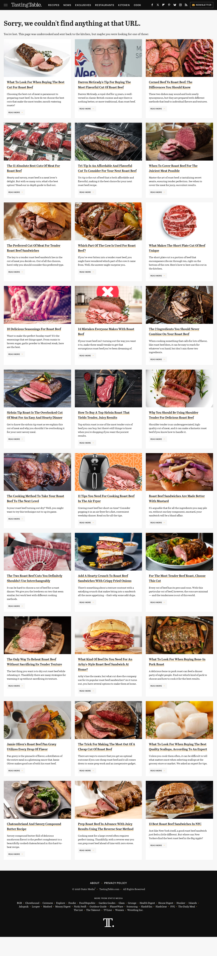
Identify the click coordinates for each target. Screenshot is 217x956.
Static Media (88, 908)
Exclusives (83, 5)
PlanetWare (116, 925)
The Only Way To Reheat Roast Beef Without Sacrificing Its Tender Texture (36, 677)
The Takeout (93, 929)
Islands (193, 922)
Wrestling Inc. (135, 929)
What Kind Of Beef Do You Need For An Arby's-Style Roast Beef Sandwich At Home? (107, 677)
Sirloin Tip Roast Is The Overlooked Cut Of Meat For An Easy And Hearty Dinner (33, 424)
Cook (137, 5)
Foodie (72, 922)
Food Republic (87, 922)
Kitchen (124, 5)
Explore (60, 922)
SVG (172, 925)
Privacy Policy (115, 902)
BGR (19, 922)
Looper (36, 925)
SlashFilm (146, 925)
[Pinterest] (169, 5)
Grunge (132, 922)
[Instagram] (180, 5)
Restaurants (104, 5)
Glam (122, 922)
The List (78, 929)
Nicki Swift (80, 925)
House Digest (165, 922)
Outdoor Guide (98, 925)
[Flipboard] (163, 5)
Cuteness (48, 922)
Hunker (181, 922)
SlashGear (161, 925)
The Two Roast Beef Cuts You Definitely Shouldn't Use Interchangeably (31, 588)
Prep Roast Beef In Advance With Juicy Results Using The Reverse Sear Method (105, 846)
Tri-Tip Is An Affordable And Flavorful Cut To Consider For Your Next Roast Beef (107, 172)
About (95, 902)
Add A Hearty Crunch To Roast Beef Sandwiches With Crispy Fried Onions (103, 588)
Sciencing (132, 925)
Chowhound (32, 922)
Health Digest (147, 922)
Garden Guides (107, 922)
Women (119, 929)
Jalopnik (24, 925)
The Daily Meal (186, 925)
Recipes (53, 5)
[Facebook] (152, 5)
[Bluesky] (174, 5)
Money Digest (63, 925)
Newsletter (202, 4)
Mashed (47, 925)
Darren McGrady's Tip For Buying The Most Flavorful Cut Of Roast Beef (106, 87)
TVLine (108, 929)
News (67, 5)
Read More (14, 112)
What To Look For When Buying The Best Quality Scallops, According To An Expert (175, 762)
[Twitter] (157, 5)
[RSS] (186, 5)
